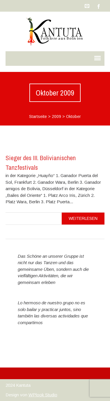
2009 (56, 116)
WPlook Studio (43, 394)
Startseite (38, 116)
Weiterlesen (83, 218)
